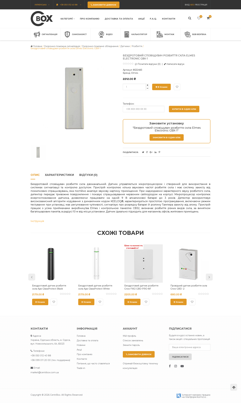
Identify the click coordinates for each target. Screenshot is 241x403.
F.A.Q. (153, 18)
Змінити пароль (131, 345)
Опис (35, 175)
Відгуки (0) (88, 175)
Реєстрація (201, 5)
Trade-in (81, 368)
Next (209, 277)
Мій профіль (129, 336)
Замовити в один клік (166, 137)
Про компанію (89, 18)
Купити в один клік (184, 109)
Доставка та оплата (119, 18)
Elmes (134, 73)
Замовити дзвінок (138, 354)
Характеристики (59, 175)
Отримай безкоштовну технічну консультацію (140, 366)
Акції (141, 18)
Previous (31, 277)
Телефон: (128, 104)
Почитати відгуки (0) (147, 64)
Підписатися (180, 357)
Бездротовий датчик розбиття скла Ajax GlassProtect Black (49, 287)
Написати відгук (174, 64)
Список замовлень (133, 340)
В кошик (161, 87)
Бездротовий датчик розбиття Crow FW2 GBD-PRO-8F (141, 287)
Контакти (168, 18)
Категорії (68, 18)
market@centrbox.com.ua (45, 372)
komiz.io (201, 397)
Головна (81, 336)
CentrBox (55, 394)
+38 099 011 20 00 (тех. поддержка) (50, 360)
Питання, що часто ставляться (93, 363)
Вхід (187, 5)
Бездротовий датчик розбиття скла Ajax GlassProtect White (95, 287)
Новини (81, 345)
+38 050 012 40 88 (41, 355)
